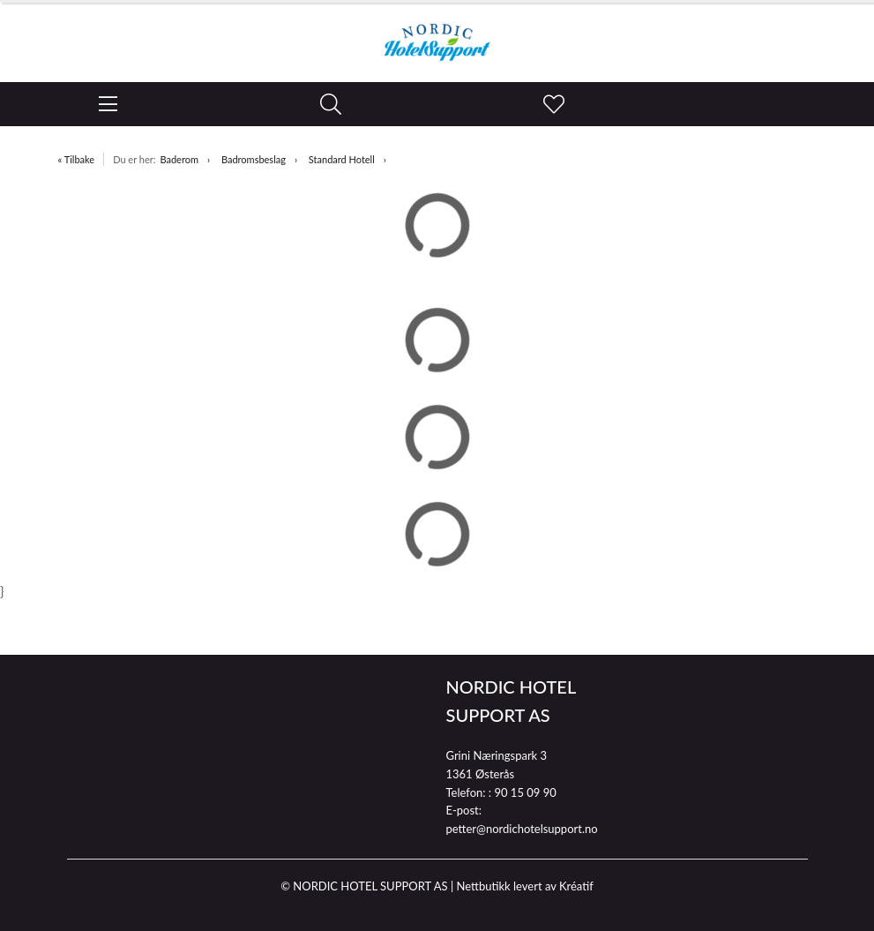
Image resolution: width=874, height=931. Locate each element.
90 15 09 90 (525, 792)
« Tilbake (76, 159)
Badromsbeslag (253, 159)
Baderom (179, 159)
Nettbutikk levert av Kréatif (524, 886)
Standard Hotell (342, 159)
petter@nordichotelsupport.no (522, 829)
